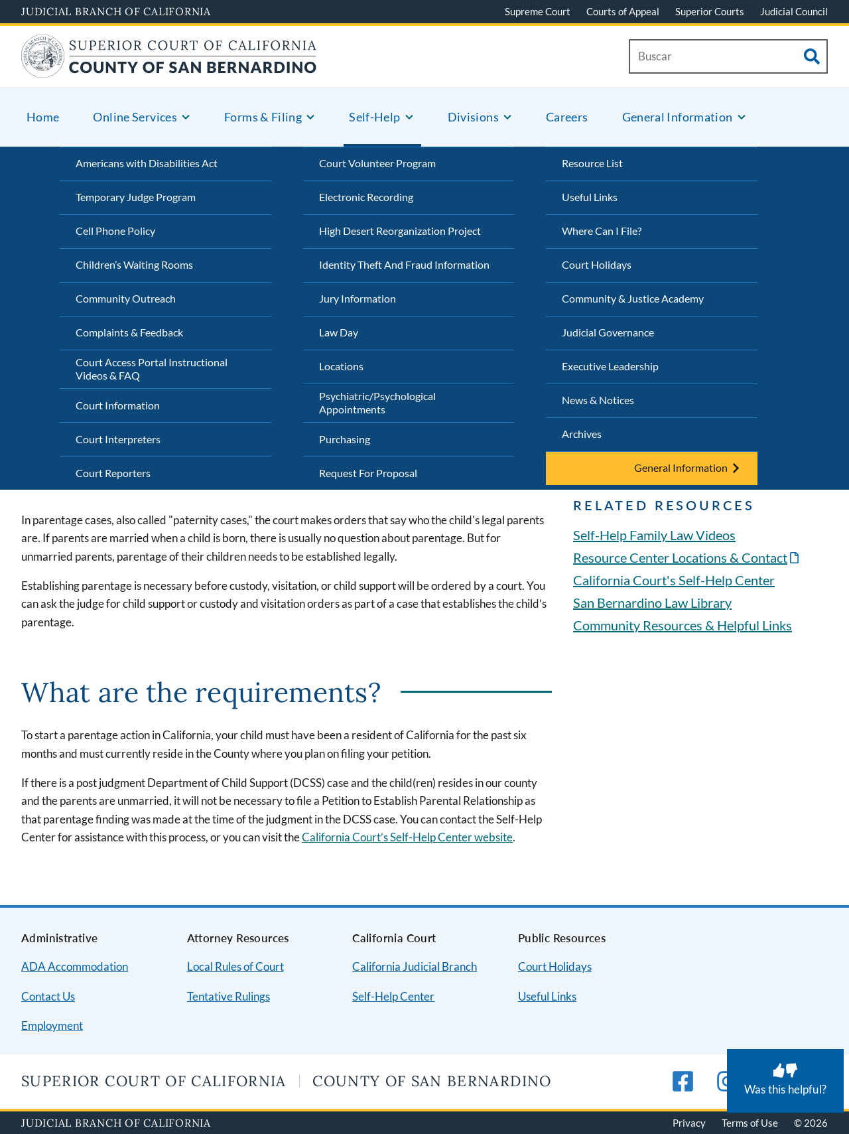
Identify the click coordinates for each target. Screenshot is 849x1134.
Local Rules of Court (235, 966)
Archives (582, 433)
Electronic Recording (366, 196)
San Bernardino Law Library (652, 602)
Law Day (338, 332)
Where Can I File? (601, 230)
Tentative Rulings (228, 996)
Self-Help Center (393, 996)
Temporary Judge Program (136, 196)
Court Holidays (596, 264)
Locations (341, 366)
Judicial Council (794, 11)
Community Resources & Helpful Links (682, 625)
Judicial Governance (608, 332)
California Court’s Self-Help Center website (407, 837)
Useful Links (590, 196)
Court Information (118, 405)
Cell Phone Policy (115, 230)
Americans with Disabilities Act (147, 163)
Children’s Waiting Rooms (134, 264)
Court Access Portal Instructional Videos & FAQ (152, 369)
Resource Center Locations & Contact (680, 557)
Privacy (689, 1123)
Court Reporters (113, 472)
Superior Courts (709, 11)
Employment (52, 1025)
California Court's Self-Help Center (674, 580)
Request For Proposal (368, 472)
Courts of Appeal (622, 11)
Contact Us (48, 996)
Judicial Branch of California (116, 11)
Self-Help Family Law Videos (654, 535)
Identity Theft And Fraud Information (404, 264)
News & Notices (598, 399)
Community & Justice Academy (633, 298)
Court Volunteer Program (377, 163)
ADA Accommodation (74, 966)
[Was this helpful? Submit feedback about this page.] (785, 1081)
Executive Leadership (610, 366)
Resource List (592, 163)
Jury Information (357, 298)
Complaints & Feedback (129, 332)
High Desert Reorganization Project (400, 230)
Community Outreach (126, 298)
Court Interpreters (118, 439)
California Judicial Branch (414, 966)
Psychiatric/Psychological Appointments (377, 403)
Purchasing (344, 439)
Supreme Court (537, 11)
